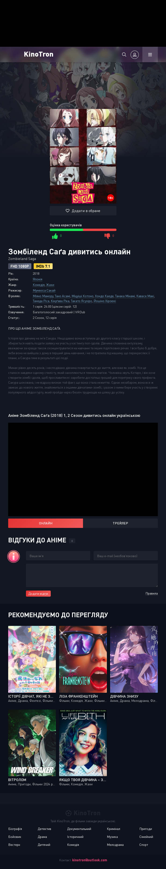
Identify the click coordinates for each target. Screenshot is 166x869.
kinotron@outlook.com (89, 860)
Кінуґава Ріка (60, 301)
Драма (42, 837)
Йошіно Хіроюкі (105, 301)
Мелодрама (115, 845)
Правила (151, 593)
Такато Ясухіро (81, 301)
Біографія (15, 829)
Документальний (79, 829)
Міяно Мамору (43, 296)
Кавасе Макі (145, 296)
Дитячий (44, 845)
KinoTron (43, 53)
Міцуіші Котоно (83, 296)
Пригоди (145, 829)
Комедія (39, 285)
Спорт (143, 845)
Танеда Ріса (41, 301)
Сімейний (146, 837)
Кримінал (113, 829)
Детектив (44, 829)
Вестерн (14, 845)
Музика (112, 837)
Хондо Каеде (104, 296)
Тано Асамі (62, 296)
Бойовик (14, 837)
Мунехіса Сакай (44, 290)
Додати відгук (38, 593)
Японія (37, 279)
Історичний (75, 837)
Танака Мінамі (125, 296)
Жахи (50, 285)
